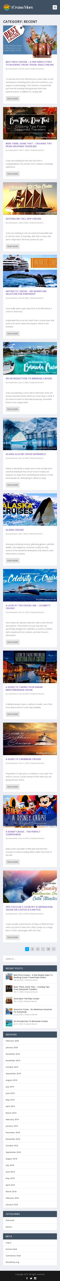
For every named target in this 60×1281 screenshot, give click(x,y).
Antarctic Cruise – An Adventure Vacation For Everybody (26, 292)
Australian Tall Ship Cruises (23, 218)
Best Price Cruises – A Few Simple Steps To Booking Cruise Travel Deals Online (30, 63)
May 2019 (10, 1099)
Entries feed (11, 1249)
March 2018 (11, 1191)
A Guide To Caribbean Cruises (23, 759)
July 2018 (10, 1165)
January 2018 (12, 1204)
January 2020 (12, 1047)
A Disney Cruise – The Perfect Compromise (23, 833)
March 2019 (11, 1113)
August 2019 (11, 1080)
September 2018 (13, 1152)
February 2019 (12, 1119)
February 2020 (12, 1040)
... (43, 949)
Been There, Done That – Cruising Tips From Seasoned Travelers (29, 145)
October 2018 (12, 1145)
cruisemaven (13, 68)
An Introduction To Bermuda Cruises (29, 378)
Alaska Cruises (15, 529)
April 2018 (10, 1185)
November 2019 (13, 1060)
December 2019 (13, 1054)
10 (48, 949)
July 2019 (10, 1086)
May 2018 (10, 1178)
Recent (40, 68)
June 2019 (10, 1093)
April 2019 (10, 1106)
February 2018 (12, 1198)
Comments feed (13, 1255)
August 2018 (11, 1158)
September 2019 (13, 1073)
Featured (34, 68)
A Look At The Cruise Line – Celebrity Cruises (28, 607)
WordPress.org (12, 1262)
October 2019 (12, 1067)
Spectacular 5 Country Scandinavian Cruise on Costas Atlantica (29, 908)
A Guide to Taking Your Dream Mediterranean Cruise (24, 688)
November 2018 (13, 1139)
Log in (8, 1242)
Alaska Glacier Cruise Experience (26, 454)
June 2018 (10, 1172)
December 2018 (13, 1132)
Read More (12, 98)
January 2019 (12, 1126)
